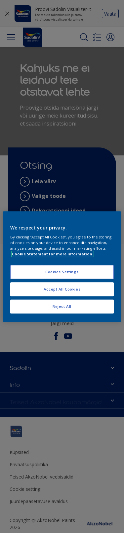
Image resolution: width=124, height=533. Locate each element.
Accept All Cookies (62, 289)
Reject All (62, 306)
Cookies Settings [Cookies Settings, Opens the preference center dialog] (62, 272)
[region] (62, 266)
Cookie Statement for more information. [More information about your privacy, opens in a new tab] (52, 253)
